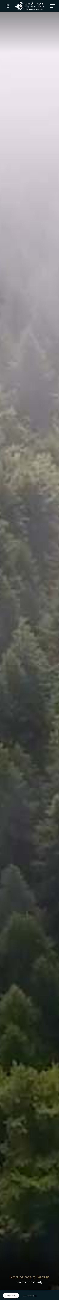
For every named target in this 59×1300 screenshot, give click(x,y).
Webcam (7, 6)
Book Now (29, 1296)
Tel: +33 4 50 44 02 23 (46, 6)
